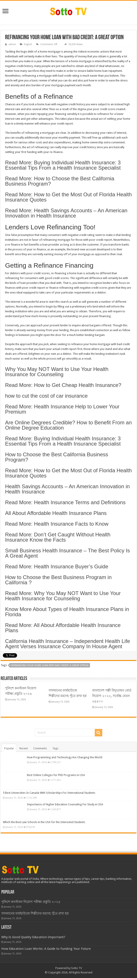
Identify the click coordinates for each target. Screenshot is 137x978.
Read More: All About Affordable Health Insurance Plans (63, 627)
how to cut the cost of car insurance (46, 396)
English (28, 44)
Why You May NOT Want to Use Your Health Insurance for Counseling (56, 371)
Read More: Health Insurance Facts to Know (56, 524)
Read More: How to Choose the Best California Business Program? (59, 181)
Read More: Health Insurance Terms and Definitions (65, 502)
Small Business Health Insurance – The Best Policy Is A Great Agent (67, 553)
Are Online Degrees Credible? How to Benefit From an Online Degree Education (68, 425)
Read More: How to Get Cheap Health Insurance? (63, 385)
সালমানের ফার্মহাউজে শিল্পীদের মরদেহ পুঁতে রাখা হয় (35, 913)
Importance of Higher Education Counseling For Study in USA (65, 804)
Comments (40, 748)
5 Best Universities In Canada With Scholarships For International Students (49, 792)
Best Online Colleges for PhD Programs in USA (56, 775)
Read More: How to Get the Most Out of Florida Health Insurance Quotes (68, 197)
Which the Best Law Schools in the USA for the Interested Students (44, 822)
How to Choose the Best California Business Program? (56, 457)
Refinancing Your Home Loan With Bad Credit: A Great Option (49, 665)
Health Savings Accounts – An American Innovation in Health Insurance (67, 489)
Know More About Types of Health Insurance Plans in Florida (67, 611)
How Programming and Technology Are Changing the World (64, 757)
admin (12, 44)
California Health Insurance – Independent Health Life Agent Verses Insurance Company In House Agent (67, 643)
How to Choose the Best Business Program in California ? (58, 579)
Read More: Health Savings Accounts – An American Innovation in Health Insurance (66, 213)
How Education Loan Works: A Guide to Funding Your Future (46, 949)
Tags (55, 748)
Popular (9, 748)
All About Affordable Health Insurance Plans (56, 513)
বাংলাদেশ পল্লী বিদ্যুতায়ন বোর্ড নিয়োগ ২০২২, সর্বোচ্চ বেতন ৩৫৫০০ (111, 695)
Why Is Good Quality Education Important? (33, 937)
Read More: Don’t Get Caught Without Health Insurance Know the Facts (58, 537)
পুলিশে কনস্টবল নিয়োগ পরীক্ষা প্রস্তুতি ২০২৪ (30, 902)
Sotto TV (76, 968)
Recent (23, 748)
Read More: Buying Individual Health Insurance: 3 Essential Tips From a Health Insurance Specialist (63, 165)
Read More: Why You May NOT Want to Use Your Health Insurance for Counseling (63, 595)
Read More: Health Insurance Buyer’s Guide (56, 566)
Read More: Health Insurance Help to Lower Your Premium (62, 409)
